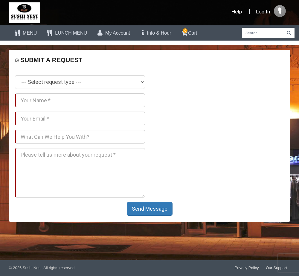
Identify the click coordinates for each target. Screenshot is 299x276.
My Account (113, 33)
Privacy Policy (247, 268)
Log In (263, 12)
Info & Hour (155, 33)
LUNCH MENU (66, 33)
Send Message (149, 209)
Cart (188, 32)
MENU (25, 33)
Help (236, 12)
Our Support (276, 268)
